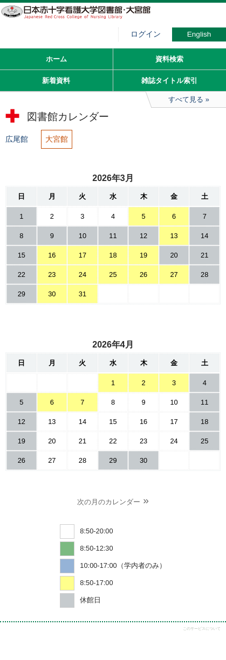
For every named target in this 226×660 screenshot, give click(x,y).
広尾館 (16, 139)
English (199, 34)
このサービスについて (202, 628)
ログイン (146, 34)
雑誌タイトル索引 (169, 81)
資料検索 (169, 59)
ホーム (56, 59)
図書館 (81, 18)
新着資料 (56, 81)
